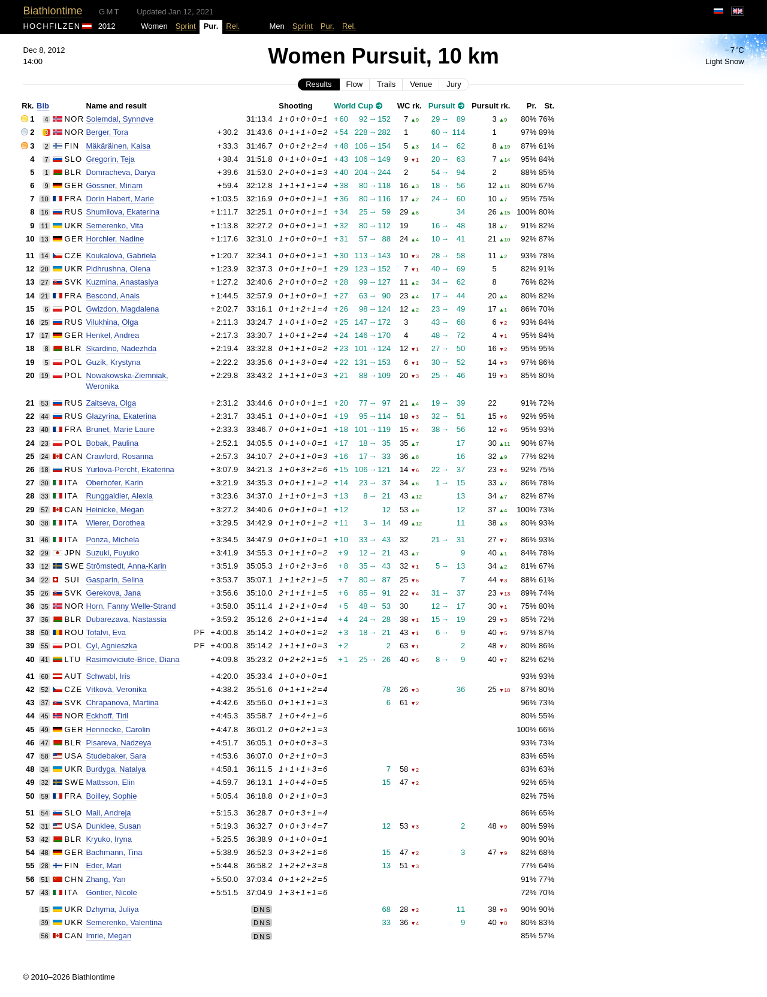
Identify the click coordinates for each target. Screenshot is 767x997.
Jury (453, 84)
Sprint (186, 26)
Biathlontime (52, 11)
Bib (43, 105)
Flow (354, 84)
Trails (386, 84)
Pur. (327, 26)
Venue (421, 84)
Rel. (233, 26)
